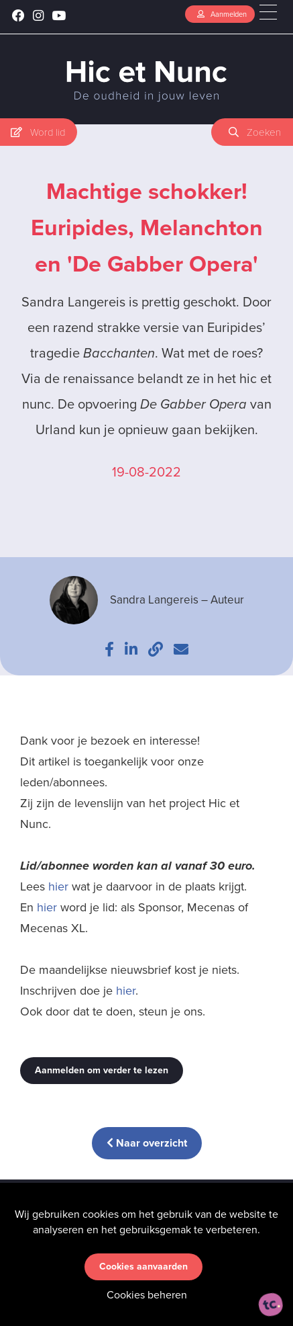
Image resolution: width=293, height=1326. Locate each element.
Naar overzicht (147, 1143)
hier (58, 886)
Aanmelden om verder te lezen (101, 1070)
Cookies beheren (147, 1294)
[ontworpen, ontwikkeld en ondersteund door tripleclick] (271, 1304)
